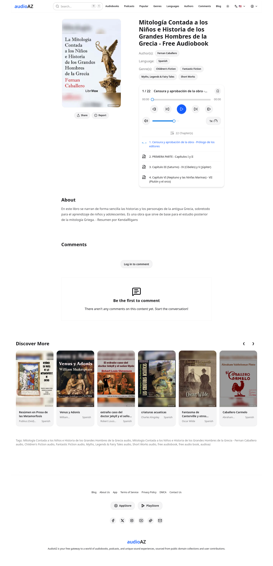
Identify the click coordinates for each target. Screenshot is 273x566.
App (115, 492)
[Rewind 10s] (167, 109)
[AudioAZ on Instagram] (132, 520)
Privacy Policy (149, 492)
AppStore (122, 506)
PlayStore (150, 506)
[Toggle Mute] (146, 121)
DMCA (163, 492)
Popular (143, 6)
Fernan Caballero (167, 53)
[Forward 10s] (196, 109)
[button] (240, 6)
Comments (204, 6)
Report (100, 115)
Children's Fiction (166, 69)
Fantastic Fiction (191, 69)
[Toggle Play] (181, 109)
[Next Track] (209, 109)
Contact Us (176, 492)
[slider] (152, 99)
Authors (188, 6)
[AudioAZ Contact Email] (160, 520)
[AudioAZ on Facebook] (113, 520)
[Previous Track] (154, 109)
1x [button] (213, 121)
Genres (157, 6)
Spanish (162, 61)
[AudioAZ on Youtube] (141, 520)
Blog (218, 6)
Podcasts (129, 6)
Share (82, 115)
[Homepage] (24, 6)
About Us (105, 492)
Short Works (188, 76)
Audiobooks (112, 6)
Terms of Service (129, 492)
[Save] (218, 91)
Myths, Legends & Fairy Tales (157, 76)
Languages (173, 6)
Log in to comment (136, 264)
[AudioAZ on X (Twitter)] (122, 520)
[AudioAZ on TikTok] (150, 520)
